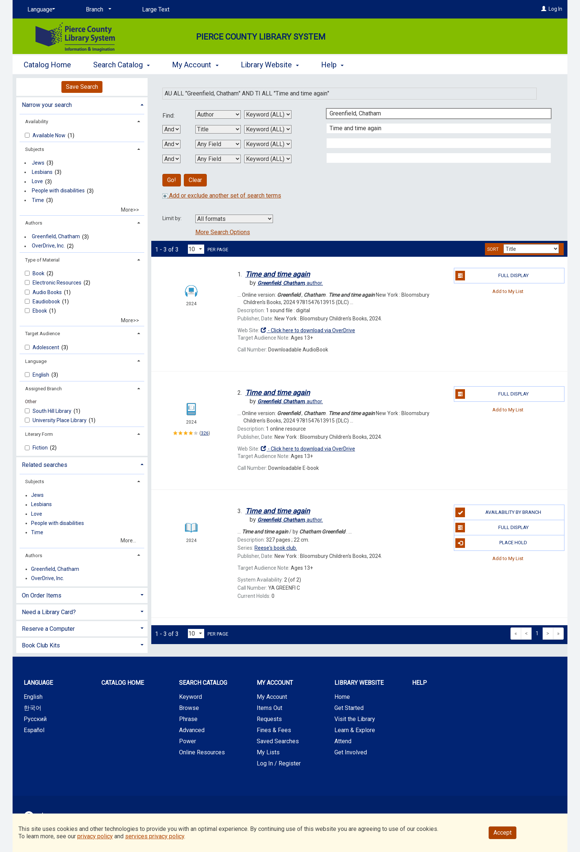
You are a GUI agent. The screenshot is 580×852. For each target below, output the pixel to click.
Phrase (188, 719)
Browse (189, 707)
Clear (195, 179)
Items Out (269, 707)
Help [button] (332, 64)
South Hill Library (52, 411)
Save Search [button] (82, 86)
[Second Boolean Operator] (171, 144)
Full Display (491, 275)
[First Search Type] (267, 114)
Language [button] (36, 361)
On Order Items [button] (41, 595)
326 (205, 433)
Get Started (349, 707)
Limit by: (172, 218)
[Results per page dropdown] (196, 249)
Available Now (50, 135)
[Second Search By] (218, 129)
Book (39, 273)
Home (342, 696)
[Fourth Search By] (218, 159)
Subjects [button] (34, 149)
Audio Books (48, 292)
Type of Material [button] (42, 260)
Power (187, 741)
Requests (269, 719)
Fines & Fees (274, 730)
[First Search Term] (435, 114)
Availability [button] (36, 121)
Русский (35, 719)
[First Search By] (218, 114)
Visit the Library (354, 719)
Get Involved (350, 752)
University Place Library (60, 420)
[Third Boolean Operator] (171, 159)
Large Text (155, 9)
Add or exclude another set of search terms (221, 195)
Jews (38, 163)
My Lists (268, 752)
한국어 (32, 707)
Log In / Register (279, 763)
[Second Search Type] (267, 129)
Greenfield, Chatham (56, 237)
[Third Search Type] (267, 144)
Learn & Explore (354, 730)
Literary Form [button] (39, 434)
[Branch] (97, 9)
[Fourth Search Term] (435, 158)
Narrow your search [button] (47, 104)
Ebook (40, 311)
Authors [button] (33, 223)
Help (419, 682)
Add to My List (507, 291)
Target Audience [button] (42, 333)
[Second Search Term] (435, 128)
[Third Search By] (218, 144)
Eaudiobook (47, 301)
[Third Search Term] (435, 143)
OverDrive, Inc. (48, 246)
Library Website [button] (270, 64)
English (41, 375)
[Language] (40, 9)
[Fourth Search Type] (267, 159)
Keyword (190, 696)
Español (34, 730)
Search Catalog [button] (121, 64)
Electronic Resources (57, 283)
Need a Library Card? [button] (49, 612)
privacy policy (95, 836)
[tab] (82, 104)
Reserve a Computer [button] (48, 628)
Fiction (41, 448)
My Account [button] (195, 64)
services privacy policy (154, 836)
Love (37, 182)
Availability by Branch (498, 512)
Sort (493, 249)
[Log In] (543, 9)
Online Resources (202, 752)
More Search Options (222, 232)
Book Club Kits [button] (41, 645)
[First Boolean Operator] (171, 129)
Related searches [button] (44, 464)
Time (38, 200)
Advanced (192, 730)
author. (290, 283)
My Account (272, 696)
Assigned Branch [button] (43, 388)
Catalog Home (47, 64)
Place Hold (491, 543)
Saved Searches (278, 741)
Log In (555, 9)
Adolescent (46, 347)
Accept (502, 832)
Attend (342, 741)
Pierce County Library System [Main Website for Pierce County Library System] (261, 36)
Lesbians (42, 172)
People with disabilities (58, 191)
